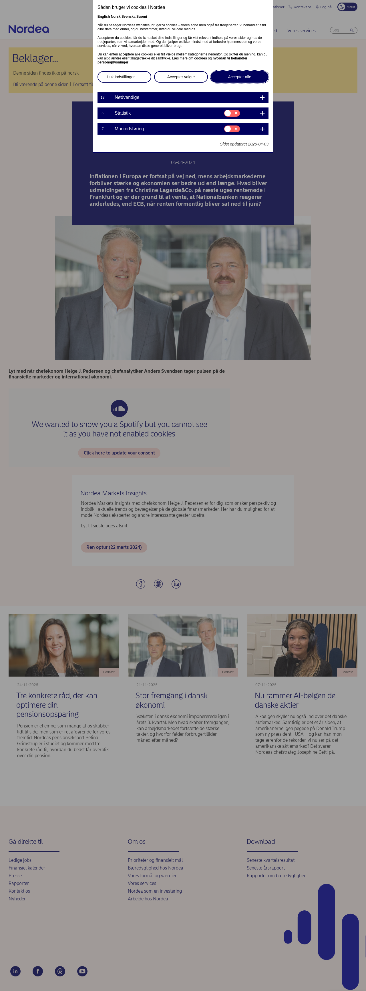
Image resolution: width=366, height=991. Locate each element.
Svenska (129, 17)
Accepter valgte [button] (181, 77)
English (104, 17)
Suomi (141, 17)
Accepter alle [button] (239, 77)
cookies (200, 58)
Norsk (116, 17)
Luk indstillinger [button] (121, 77)
